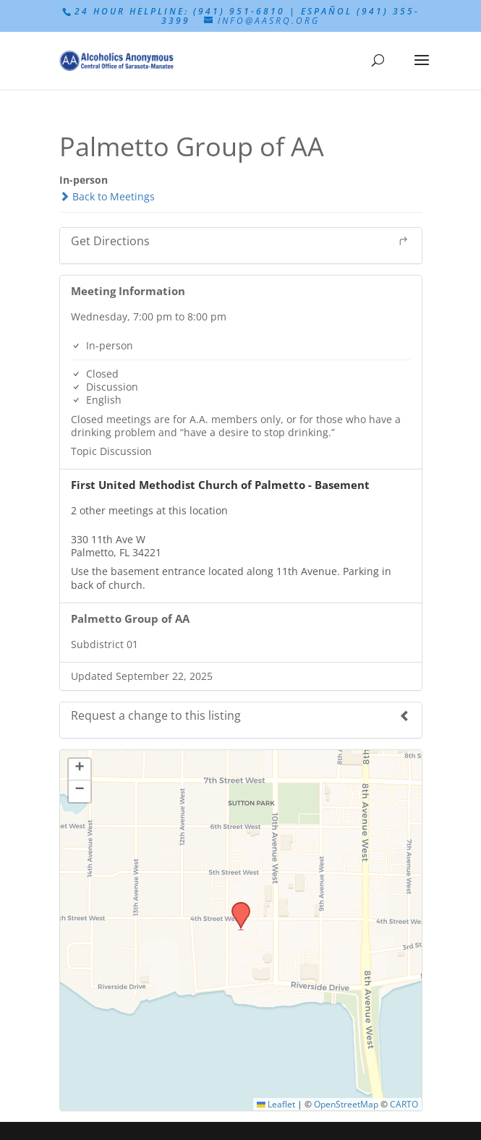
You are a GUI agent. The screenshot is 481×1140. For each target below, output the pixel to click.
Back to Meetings (107, 196)
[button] (235, 906)
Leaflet (276, 1104)
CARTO (404, 1104)
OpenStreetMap (346, 1104)
